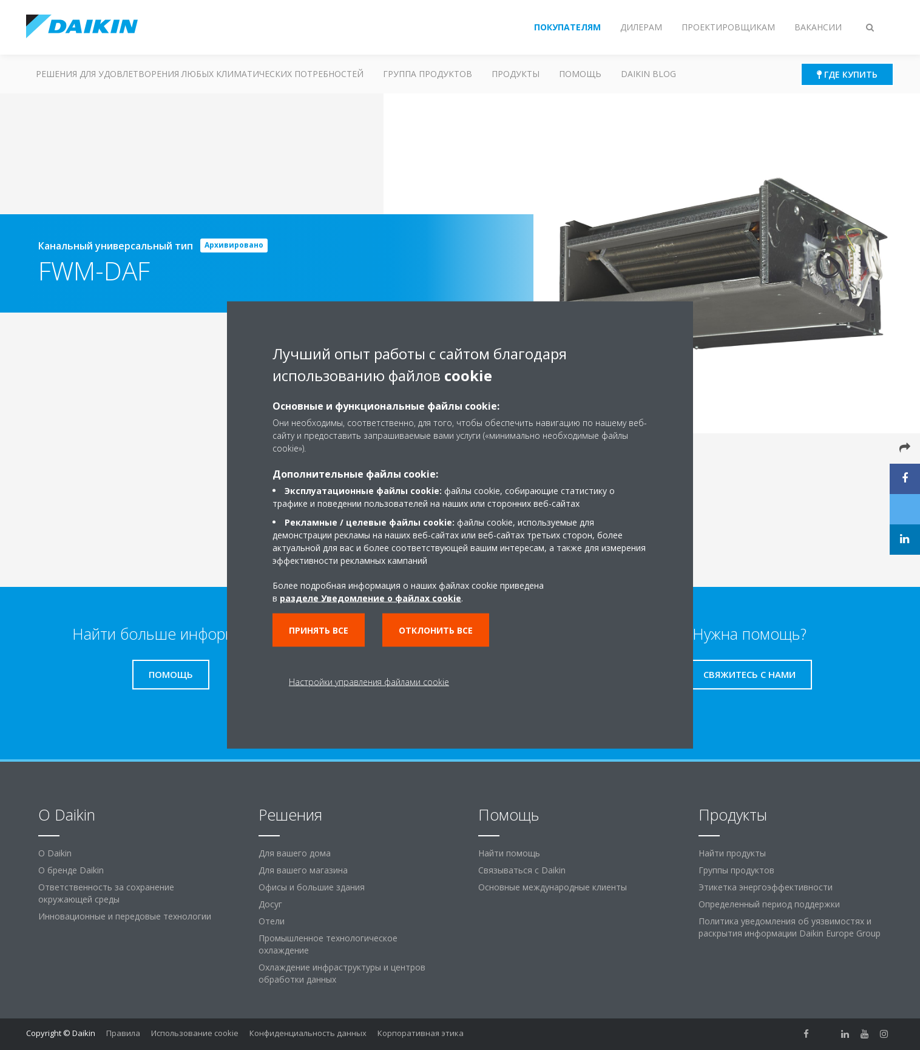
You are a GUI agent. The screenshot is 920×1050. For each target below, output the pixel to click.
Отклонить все (436, 630)
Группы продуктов (736, 870)
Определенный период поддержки (769, 904)
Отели (272, 921)
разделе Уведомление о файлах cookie (370, 598)
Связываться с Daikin (522, 870)
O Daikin (55, 853)
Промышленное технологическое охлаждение (328, 944)
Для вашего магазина (303, 870)
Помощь (580, 74)
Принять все (318, 630)
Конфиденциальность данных (308, 1033)
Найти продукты (732, 853)
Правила (123, 1033)
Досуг (270, 904)
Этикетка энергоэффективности (765, 887)
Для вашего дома (295, 853)
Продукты (515, 74)
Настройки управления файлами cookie (369, 682)
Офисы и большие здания (312, 887)
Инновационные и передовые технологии (124, 916)
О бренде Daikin (71, 870)
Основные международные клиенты (552, 887)
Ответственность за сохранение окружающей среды (106, 893)
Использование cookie (194, 1033)
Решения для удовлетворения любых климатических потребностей (200, 74)
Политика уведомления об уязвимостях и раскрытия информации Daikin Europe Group (789, 927)
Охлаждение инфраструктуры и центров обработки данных (342, 973)
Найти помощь (509, 853)
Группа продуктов (427, 74)
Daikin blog (648, 74)
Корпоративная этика (420, 1033)
